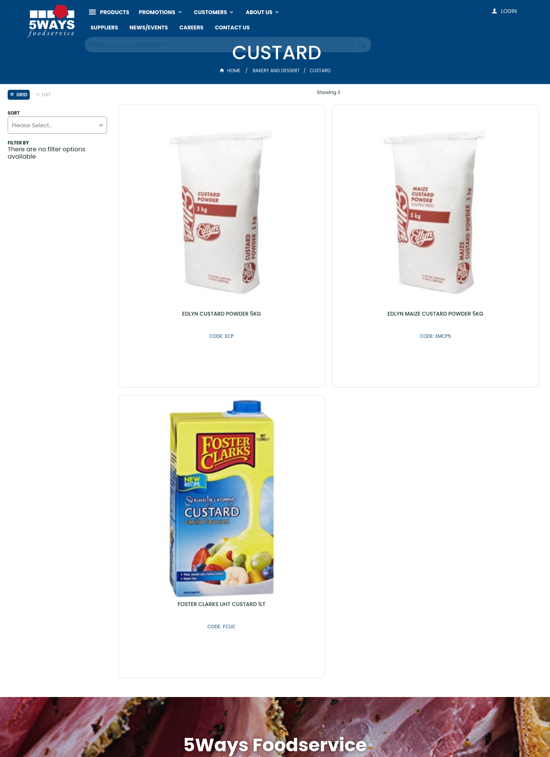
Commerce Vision (301, 735)
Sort (14, 113)
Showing (328, 92)
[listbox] (57, 125)
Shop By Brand (316, 567)
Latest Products (234, 567)
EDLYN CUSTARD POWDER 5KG (168, 207)
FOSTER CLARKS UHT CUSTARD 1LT (382, 207)
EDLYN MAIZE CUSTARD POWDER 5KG (275, 210)
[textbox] (220, 42)
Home (231, 70)
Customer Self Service (243, 735)
